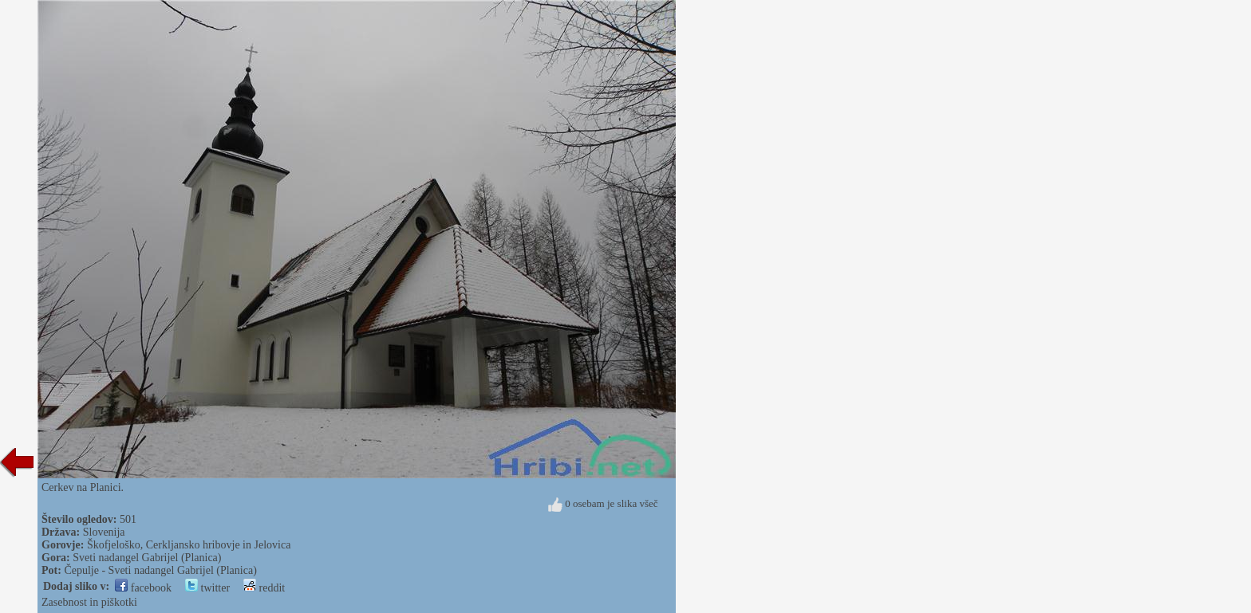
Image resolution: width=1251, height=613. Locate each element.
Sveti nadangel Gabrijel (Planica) (147, 558)
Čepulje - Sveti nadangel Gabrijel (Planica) (160, 570)
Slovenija (104, 532)
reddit (264, 588)
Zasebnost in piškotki (89, 602)
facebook (143, 588)
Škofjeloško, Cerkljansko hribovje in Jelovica (188, 545)
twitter (207, 588)
